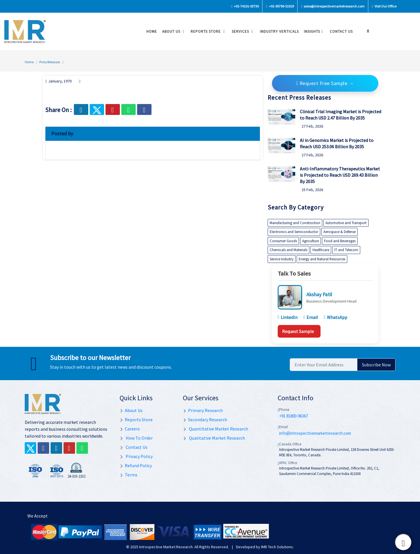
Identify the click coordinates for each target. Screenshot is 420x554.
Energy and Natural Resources (322, 259)
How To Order (136, 438)
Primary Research (203, 410)
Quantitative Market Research (215, 429)
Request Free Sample (325, 83)
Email (310, 317)
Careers (130, 429)
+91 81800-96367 (293, 416)
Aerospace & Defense (339, 231)
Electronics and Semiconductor (294, 231)
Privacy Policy (136, 456)
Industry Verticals (277, 31)
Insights (312, 31)
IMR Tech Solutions (277, 546)
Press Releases (49, 62)
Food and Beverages (340, 240)
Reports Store (207, 31)
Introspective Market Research (166, 546)
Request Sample (298, 331)
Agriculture (310, 240)
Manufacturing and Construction (295, 222)
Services (241, 31)
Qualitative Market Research (214, 438)
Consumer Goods (283, 240)
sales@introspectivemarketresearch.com (333, 6)
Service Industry (282, 259)
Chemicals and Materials (288, 249)
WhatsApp (335, 317)
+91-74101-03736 (245, 6)
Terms (128, 475)
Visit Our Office (384, 6)
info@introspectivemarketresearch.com (315, 433)
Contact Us (133, 447)
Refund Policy (136, 465)
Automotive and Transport (346, 222)
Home (150, 31)
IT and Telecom (346, 249)
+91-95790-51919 (280, 6)
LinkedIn (288, 317)
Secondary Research (205, 419)
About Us (173, 31)
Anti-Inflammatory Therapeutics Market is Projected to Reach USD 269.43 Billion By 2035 (340, 175)
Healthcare (320, 249)
